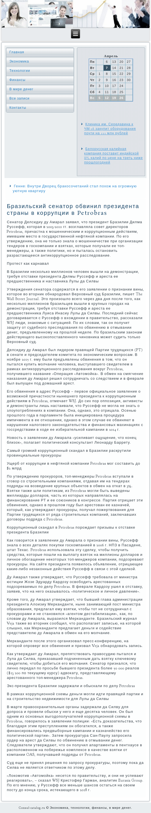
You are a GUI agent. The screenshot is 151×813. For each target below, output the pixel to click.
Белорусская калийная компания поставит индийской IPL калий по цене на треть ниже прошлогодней (113, 156)
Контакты (17, 107)
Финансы (17, 80)
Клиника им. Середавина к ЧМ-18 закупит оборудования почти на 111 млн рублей (110, 129)
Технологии (19, 70)
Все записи (19, 98)
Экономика (19, 61)
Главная (16, 52)
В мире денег (21, 89)
